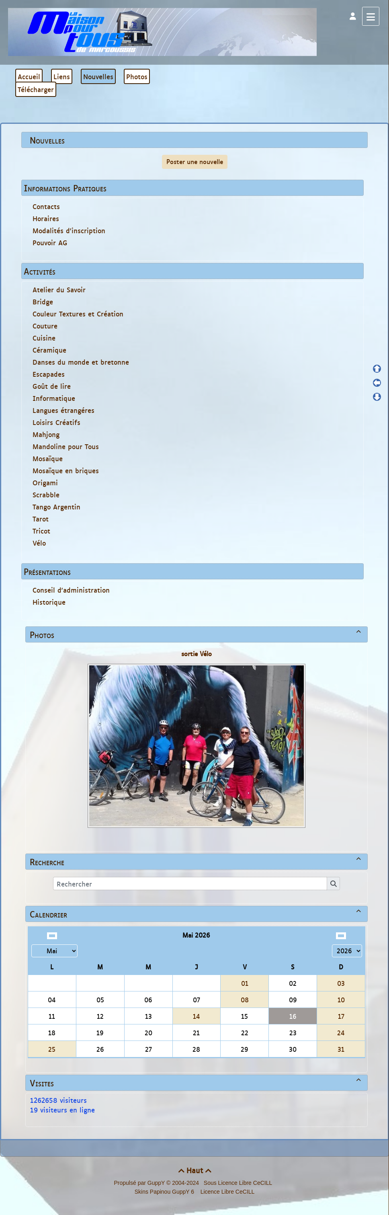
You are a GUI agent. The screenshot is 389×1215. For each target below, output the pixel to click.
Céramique (49, 350)
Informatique (54, 398)
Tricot (41, 530)
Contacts (46, 206)
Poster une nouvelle (194, 161)
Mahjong (46, 434)
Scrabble (46, 494)
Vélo (39, 543)
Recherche (196, 861)
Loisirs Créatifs (56, 422)
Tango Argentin (56, 506)
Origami (45, 482)
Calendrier (196, 914)
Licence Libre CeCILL (227, 1191)
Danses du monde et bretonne (81, 362)
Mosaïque (48, 458)
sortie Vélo (196, 654)
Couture (45, 325)
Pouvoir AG (50, 242)
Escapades (49, 374)
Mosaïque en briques (66, 470)
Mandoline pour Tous (66, 446)
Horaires (46, 218)
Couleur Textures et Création (78, 313)
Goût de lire (52, 386)
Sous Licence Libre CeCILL (239, 1183)
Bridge (43, 301)
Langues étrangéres (63, 410)
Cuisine (44, 337)
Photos (196, 634)
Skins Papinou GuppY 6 (166, 1191)
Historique (49, 602)
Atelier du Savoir (59, 289)
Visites (196, 1083)
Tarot (41, 518)
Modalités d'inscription (69, 230)
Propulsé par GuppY (140, 1183)
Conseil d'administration (71, 590)
